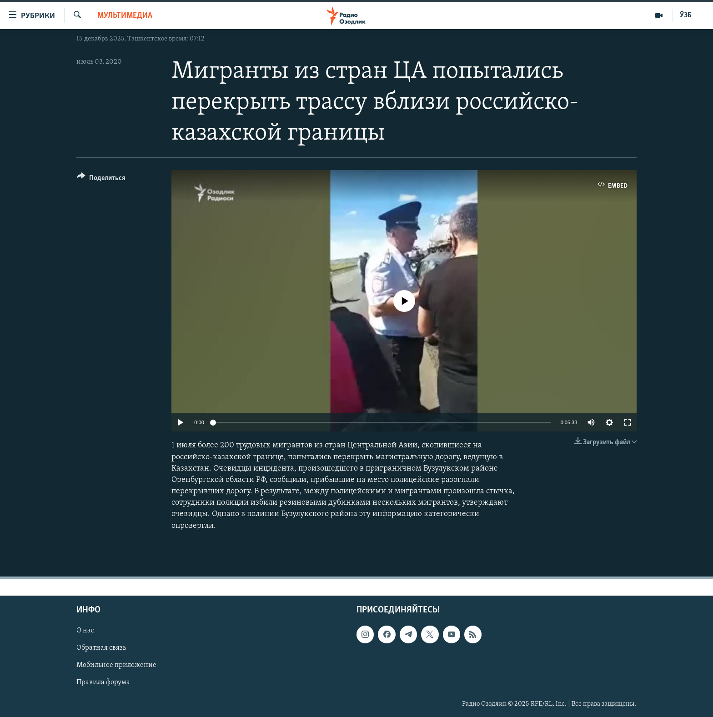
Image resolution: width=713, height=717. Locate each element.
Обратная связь (101, 648)
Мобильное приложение (116, 665)
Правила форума (103, 682)
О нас (85, 630)
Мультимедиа (124, 15)
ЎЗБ (686, 15)
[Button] (101, 179)
